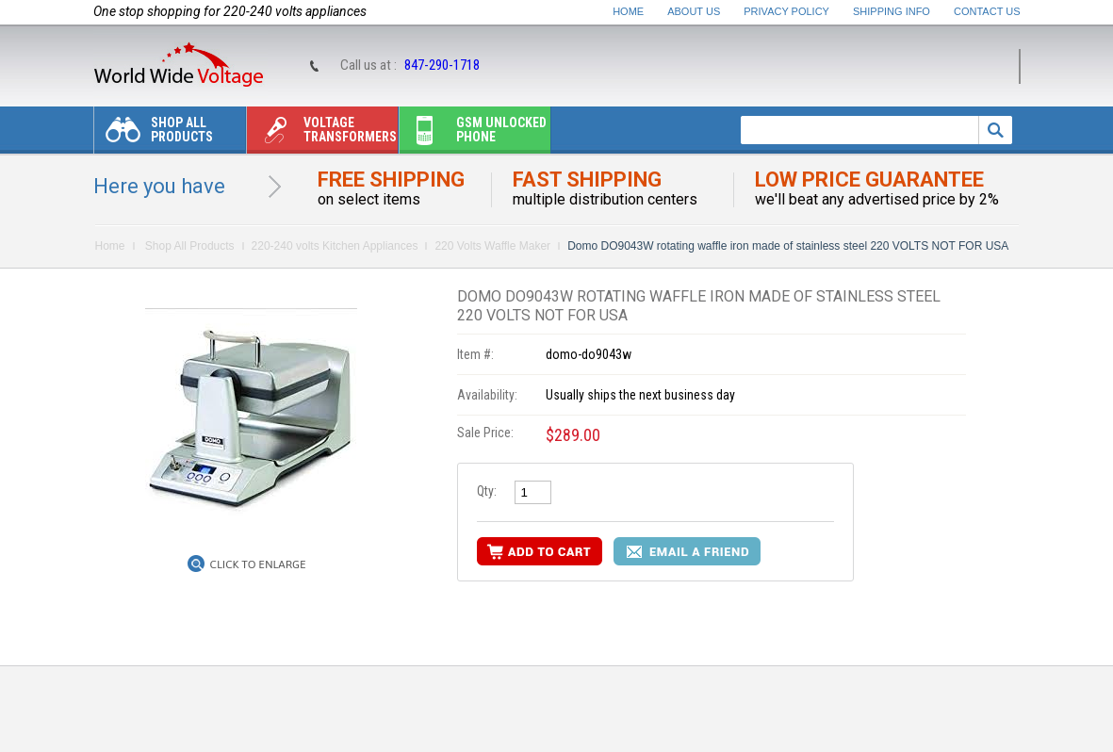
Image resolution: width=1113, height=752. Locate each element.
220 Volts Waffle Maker (492, 246)
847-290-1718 (442, 65)
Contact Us (987, 11)
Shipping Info (891, 11)
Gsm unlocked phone (473, 134)
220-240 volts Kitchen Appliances (335, 246)
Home (628, 11)
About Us (693, 11)
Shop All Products (153, 134)
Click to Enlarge (258, 564)
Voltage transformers (322, 134)
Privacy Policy (786, 11)
